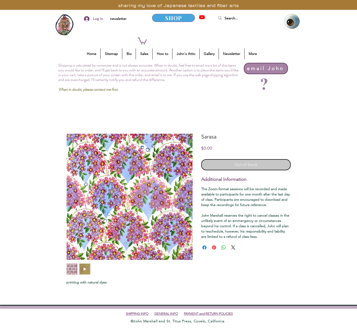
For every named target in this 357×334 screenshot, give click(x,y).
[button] (142, 40)
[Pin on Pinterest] (214, 247)
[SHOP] (173, 18)
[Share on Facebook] (204, 247)
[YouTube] (202, 17)
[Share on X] (233, 247)
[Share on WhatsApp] (224, 247)
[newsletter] (118, 19)
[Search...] (246, 18)
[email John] (266, 68)
